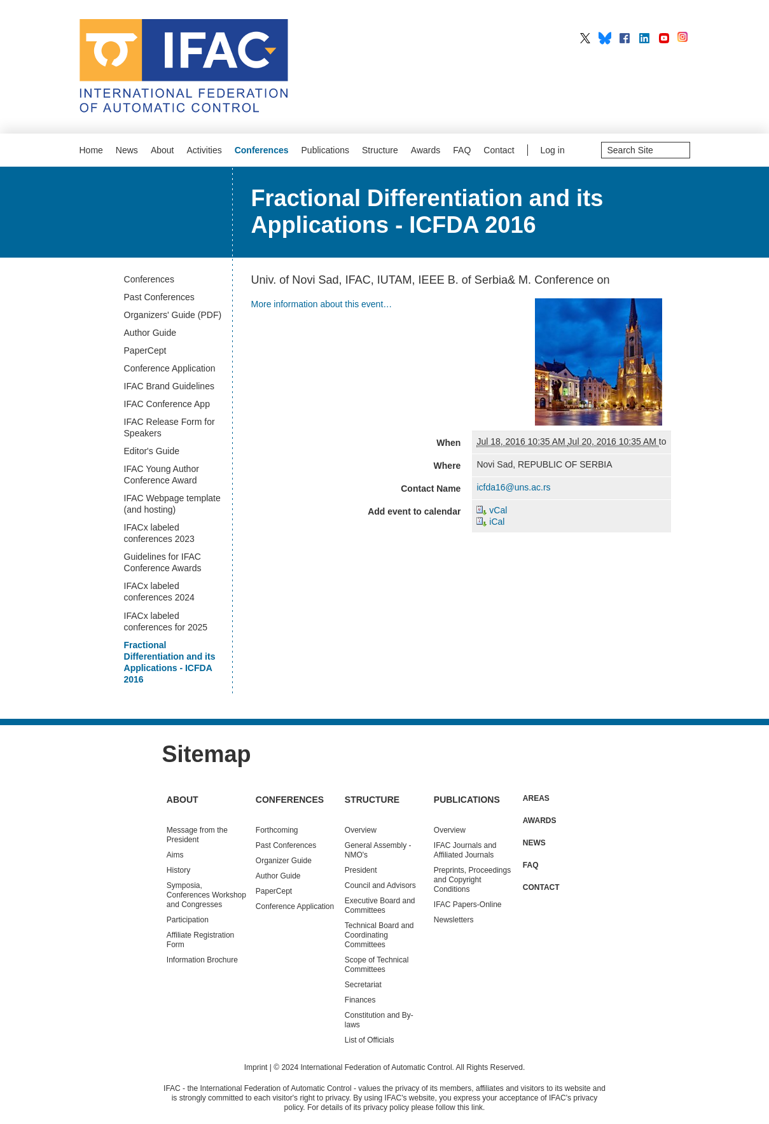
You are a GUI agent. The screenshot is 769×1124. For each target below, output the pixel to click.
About (162, 150)
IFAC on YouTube (664, 38)
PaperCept (274, 891)
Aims (175, 854)
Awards (425, 150)
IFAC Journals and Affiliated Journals (465, 850)
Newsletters (454, 919)
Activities (203, 150)
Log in (553, 150)
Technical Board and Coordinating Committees (379, 935)
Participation (188, 919)
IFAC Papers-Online (468, 904)
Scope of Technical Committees (377, 964)
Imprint (256, 1067)
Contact (498, 150)
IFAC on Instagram (683, 38)
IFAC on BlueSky (605, 38)
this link (470, 1107)
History (178, 870)
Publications (325, 150)
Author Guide (278, 875)
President (361, 870)
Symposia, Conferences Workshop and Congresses (206, 895)
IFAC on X (585, 38)
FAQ (462, 150)
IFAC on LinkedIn (644, 38)
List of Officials (369, 1040)
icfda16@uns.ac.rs (513, 487)
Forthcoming (277, 830)
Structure (380, 150)
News (127, 150)
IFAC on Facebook (624, 38)
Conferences (262, 150)
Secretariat (363, 984)
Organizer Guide (284, 860)
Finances (360, 1000)
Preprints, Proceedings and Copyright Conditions (472, 880)
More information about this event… (321, 304)
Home (91, 150)
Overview (361, 830)
